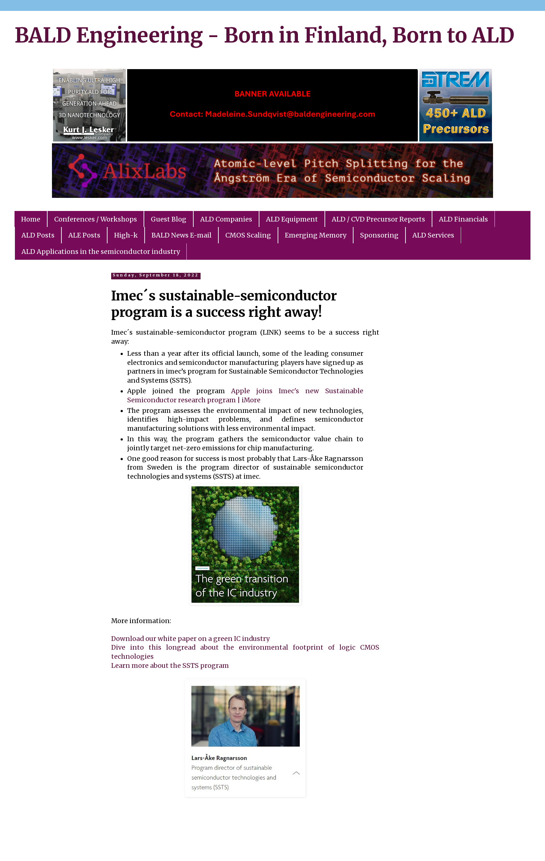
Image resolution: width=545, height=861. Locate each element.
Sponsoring (379, 235)
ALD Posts (37, 235)
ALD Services (433, 235)
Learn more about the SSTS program (170, 666)
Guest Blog (168, 219)
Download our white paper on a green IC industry (190, 639)
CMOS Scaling (248, 235)
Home (30, 219)
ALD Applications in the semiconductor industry (100, 251)
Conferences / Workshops (95, 219)
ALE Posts (84, 235)
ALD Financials (463, 219)
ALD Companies (226, 219)
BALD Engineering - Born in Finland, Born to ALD (264, 35)
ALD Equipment (292, 219)
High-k (126, 235)
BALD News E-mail (181, 235)
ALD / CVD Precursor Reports (378, 219)
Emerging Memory (315, 235)
